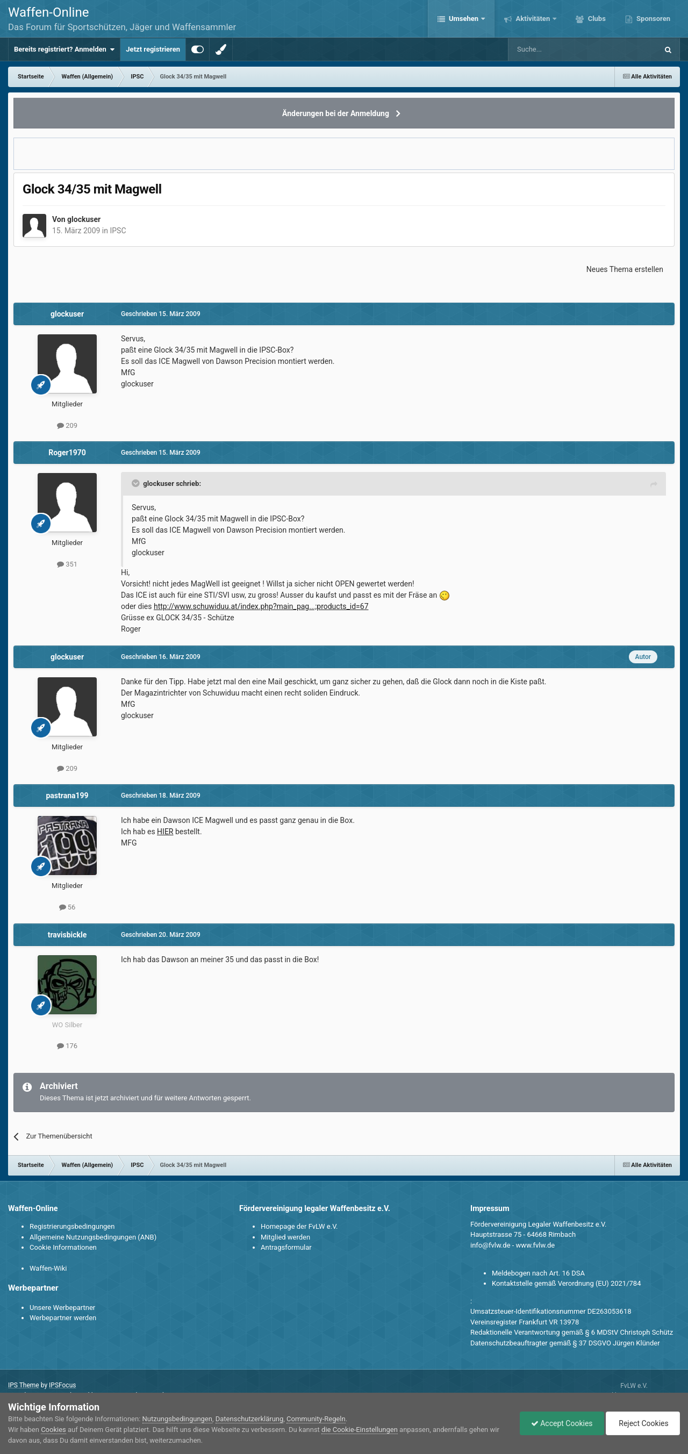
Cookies (53, 1430)
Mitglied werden (285, 1237)
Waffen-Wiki (48, 1268)
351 (67, 564)
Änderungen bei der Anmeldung (335, 113)
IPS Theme (23, 1385)
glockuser (84, 219)
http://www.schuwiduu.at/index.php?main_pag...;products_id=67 (261, 606)
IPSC (118, 230)
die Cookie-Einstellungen (359, 1430)
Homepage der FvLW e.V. (299, 1226)
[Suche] (551, 49)
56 (67, 907)
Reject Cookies (643, 1423)
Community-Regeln (316, 1419)
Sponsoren (652, 19)
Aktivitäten (532, 19)
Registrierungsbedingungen (72, 1226)
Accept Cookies (562, 1423)
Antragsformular (286, 1247)
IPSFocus (62, 1385)
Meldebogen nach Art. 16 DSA (538, 1273)
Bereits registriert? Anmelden (64, 49)
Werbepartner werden (63, 1318)
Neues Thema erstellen (624, 269)
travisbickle (67, 934)
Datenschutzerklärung (250, 1419)
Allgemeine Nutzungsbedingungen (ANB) (93, 1237)
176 (67, 1046)
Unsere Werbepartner (62, 1307)
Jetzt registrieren (153, 49)
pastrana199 (67, 795)
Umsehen (464, 19)
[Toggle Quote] (136, 483)
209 (67, 425)
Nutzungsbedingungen (177, 1419)
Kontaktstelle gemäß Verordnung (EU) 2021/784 (566, 1283)
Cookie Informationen (63, 1247)
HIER (165, 831)
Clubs (595, 19)
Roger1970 (67, 452)
